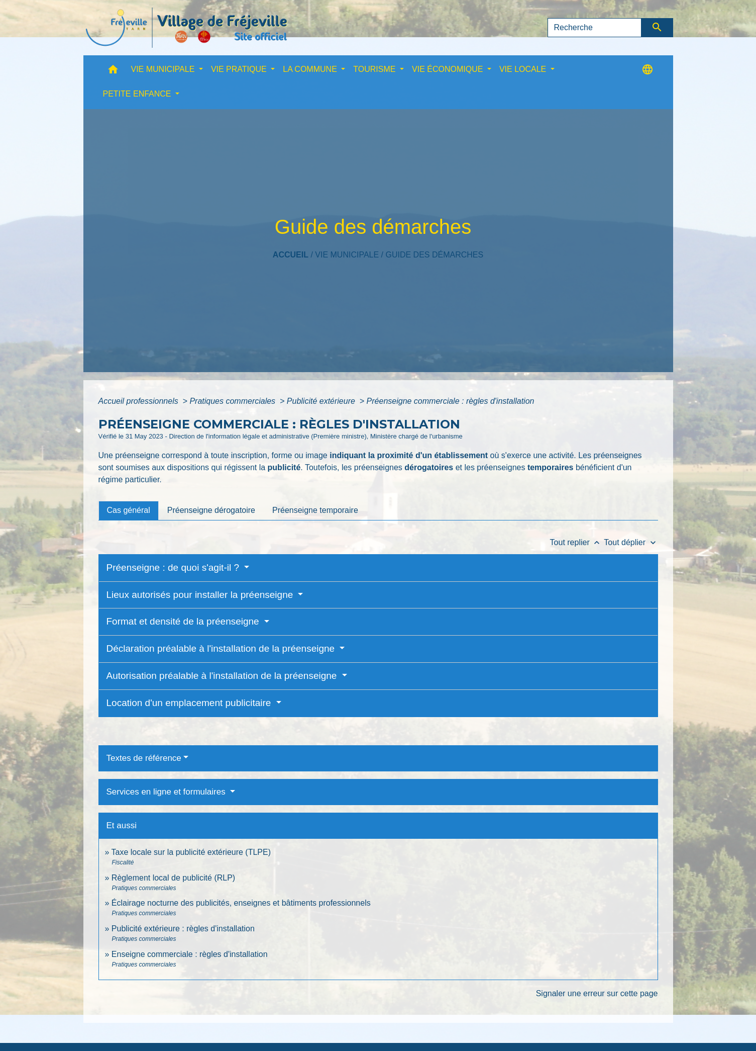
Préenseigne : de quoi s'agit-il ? (174, 567)
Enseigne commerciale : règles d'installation (190, 954)
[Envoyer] (657, 27)
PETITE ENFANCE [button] (138, 94)
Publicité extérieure (322, 401)
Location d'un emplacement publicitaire (190, 702)
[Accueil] (186, 27)
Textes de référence (143, 758)
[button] (113, 71)
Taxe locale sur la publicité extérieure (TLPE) (191, 852)
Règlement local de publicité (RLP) (173, 877)
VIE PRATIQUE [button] (240, 69)
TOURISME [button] (375, 69)
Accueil (290, 254)
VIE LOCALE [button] (524, 69)
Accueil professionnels (139, 401)
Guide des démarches (434, 254)
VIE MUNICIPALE (347, 254)
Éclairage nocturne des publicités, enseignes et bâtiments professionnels (241, 903)
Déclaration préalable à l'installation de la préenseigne (222, 648)
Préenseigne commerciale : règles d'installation (450, 401)
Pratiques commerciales (233, 401)
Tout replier (577, 542)
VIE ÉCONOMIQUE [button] (448, 69)
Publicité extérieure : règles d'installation (183, 928)
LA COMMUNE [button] (311, 69)
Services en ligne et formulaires (167, 792)
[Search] (595, 27)
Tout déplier (631, 542)
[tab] (128, 510)
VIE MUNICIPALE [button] (164, 69)
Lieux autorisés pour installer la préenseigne (201, 594)
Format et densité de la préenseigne (184, 621)
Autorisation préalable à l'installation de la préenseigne (223, 675)
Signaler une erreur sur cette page (597, 993)
